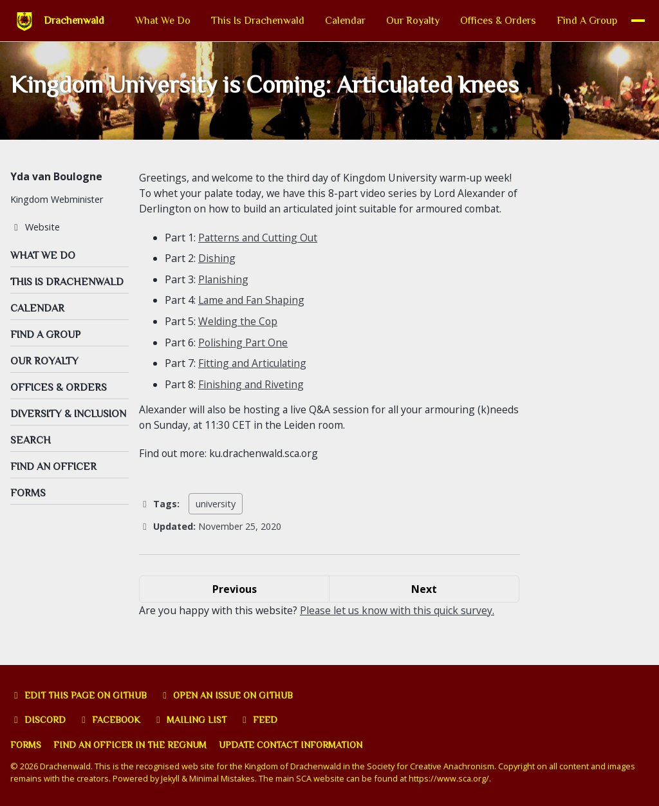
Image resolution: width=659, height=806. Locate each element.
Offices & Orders (486, 20)
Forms (26, 745)
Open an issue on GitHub (229, 695)
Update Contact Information (293, 745)
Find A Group (574, 20)
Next (424, 605)
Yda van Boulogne (56, 178)
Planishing (223, 296)
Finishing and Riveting (251, 399)
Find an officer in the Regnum (131, 745)
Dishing (217, 275)
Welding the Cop (238, 337)
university (216, 520)
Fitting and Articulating (253, 378)
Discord (38, 720)
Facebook (110, 720)
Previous (234, 605)
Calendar (333, 20)
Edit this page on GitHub (79, 695)
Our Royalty (400, 20)
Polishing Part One (243, 358)
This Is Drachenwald (245, 20)
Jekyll (170, 779)
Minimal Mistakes (223, 779)
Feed (260, 720)
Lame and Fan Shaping (253, 317)
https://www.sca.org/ (450, 779)
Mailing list (191, 720)
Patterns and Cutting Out (259, 255)
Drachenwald (74, 20)
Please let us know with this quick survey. (398, 626)
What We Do (150, 20)
